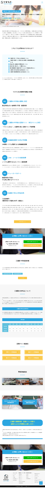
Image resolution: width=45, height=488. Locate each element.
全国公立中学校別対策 (10, 26)
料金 (13, 476)
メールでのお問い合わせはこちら (32, 245)
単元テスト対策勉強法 (33, 358)
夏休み (27, 476)
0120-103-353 (13, 244)
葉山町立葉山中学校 (7, 273)
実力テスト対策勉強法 (11, 358)
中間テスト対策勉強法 (11, 352)
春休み (27, 477)
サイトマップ (37, 477)
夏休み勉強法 (22, 381)
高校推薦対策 (21, 483)
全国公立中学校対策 (22, 482)
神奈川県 (15, 26)
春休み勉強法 (8, 381)
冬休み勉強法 (36, 381)
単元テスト (20, 480)
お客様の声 (36, 475)
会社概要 (36, 478)
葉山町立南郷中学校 (17, 273)
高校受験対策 (28, 479)
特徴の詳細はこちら (22, 221)
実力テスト (20, 479)
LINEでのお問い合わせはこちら (32, 241)
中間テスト (20, 476)
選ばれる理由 (15, 473)
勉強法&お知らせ (37, 474)
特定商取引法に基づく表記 (39, 481)
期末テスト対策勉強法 (33, 352)
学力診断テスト (15, 479)
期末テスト (20, 477)
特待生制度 (15, 480)
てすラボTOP (4, 26)
